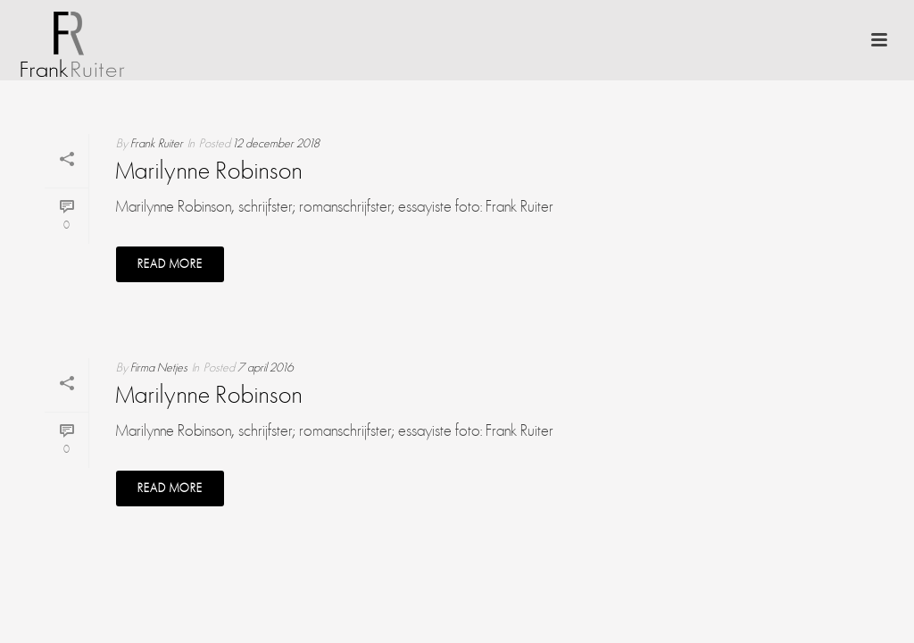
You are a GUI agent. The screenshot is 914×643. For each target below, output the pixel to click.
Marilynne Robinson (209, 172)
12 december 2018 (276, 143)
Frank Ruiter (156, 143)
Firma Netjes (158, 368)
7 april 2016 (265, 368)
